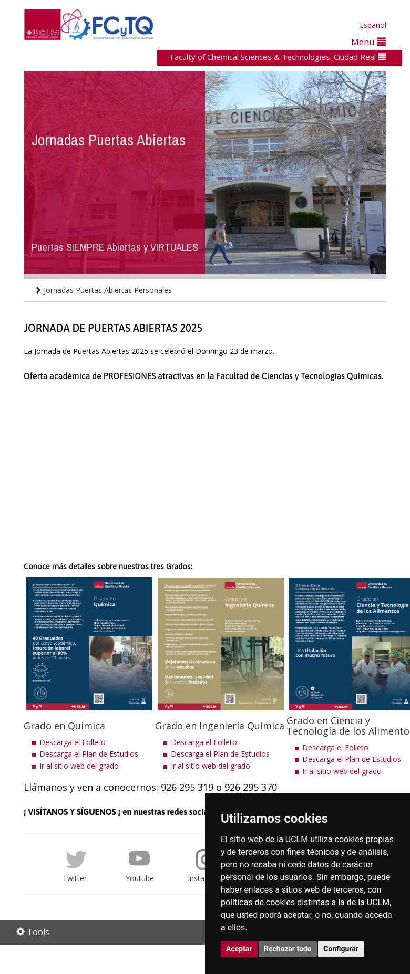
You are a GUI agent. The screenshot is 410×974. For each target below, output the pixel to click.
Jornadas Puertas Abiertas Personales (103, 290)
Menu (368, 42)
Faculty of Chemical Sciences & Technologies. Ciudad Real (278, 56)
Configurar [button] (340, 949)
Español (373, 25)
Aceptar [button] (239, 949)
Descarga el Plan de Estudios (88, 754)
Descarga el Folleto (72, 742)
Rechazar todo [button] (288, 949)
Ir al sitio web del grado (79, 766)
